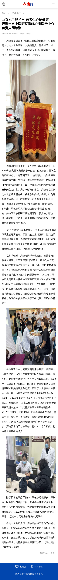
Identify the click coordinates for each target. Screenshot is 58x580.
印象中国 (16, 13)
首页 (4, 13)
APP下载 (38, 567)
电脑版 (23, 567)
